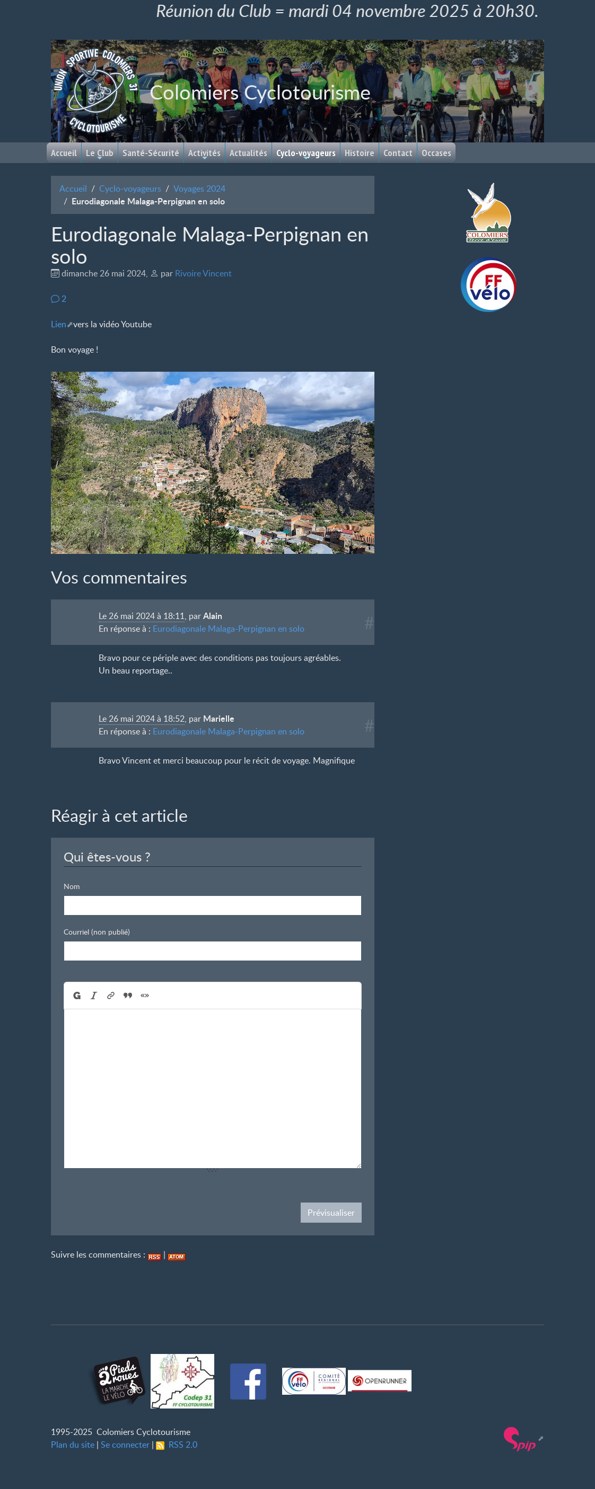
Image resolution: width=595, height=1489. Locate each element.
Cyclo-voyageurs (306, 154)
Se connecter (125, 1444)
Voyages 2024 (199, 188)
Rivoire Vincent (203, 273)
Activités (204, 154)
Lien (58, 324)
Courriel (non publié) (97, 932)
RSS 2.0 (176, 1444)
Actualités (248, 153)
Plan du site (72, 1444)
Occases (436, 153)
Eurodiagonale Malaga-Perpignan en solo (228, 628)
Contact (398, 153)
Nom (72, 886)
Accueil (64, 153)
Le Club (99, 154)
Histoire (359, 153)
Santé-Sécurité (150, 153)
